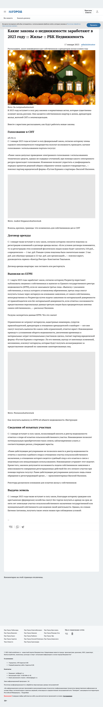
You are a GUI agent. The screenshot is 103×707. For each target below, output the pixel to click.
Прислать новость (88, 12)
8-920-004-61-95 (26, 675)
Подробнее (25, 692)
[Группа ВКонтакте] (66, 633)
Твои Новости (8, 642)
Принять (93, 25)
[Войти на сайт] (97, 11)
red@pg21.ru (20, 673)
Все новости (8, 18)
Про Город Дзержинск (51, 639)
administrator (88, 44)
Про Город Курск (9, 636)
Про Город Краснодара (31, 642)
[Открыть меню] (5, 11)
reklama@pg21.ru (31, 678)
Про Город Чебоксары (11, 630)
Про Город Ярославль (51, 630)
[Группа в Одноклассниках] (72, 633)
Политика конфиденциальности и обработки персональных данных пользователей (31, 685)
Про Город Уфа (49, 636)
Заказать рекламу (23, 18)
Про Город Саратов (10, 639)
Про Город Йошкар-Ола (52, 633)
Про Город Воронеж (10, 633)
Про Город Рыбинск (30, 636)
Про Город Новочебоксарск (33, 630)
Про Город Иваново (30, 633)
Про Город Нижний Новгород (33, 639)
